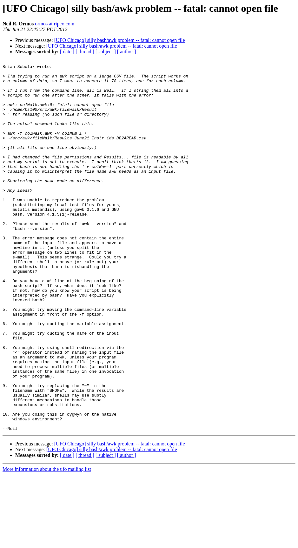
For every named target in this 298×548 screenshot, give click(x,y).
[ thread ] (85, 51)
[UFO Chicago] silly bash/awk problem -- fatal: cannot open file (119, 40)
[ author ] (126, 51)
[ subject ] (106, 51)
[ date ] (67, 51)
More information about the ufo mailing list (47, 542)
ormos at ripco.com (54, 23)
